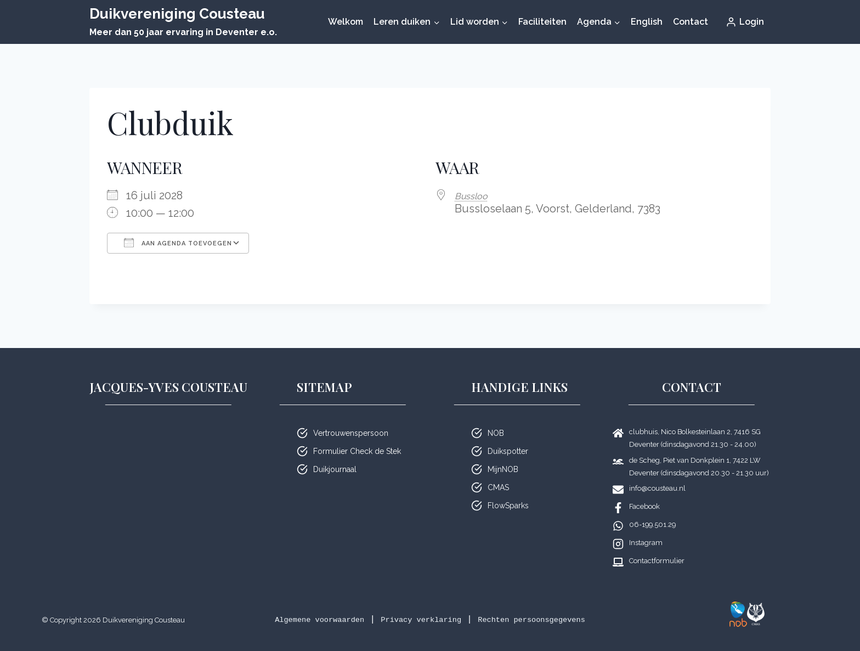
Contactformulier (656, 561)
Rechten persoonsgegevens (551, 619)
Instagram (646, 542)
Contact (690, 21)
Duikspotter (508, 451)
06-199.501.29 (652, 524)
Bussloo (475, 195)
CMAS (498, 487)
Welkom (345, 21)
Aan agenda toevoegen (178, 243)
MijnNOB (503, 469)
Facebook (644, 506)
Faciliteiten (542, 21)
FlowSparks (508, 505)
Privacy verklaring (418, 619)
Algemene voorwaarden (297, 619)
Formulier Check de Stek (357, 451)
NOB (496, 433)
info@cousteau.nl (657, 488)
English (647, 21)
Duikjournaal (335, 469)
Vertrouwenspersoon (350, 433)
